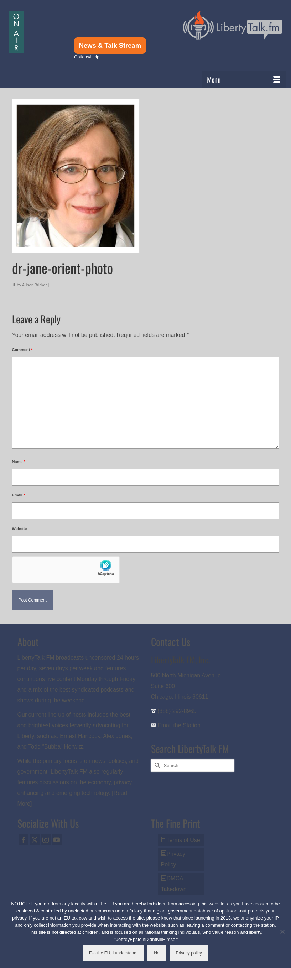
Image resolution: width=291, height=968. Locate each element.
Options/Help (86, 56)
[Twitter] (35, 839)
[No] (282, 931)
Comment (22, 350)
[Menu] (244, 79)
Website (19, 528)
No (156, 953)
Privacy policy (189, 953)
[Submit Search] (156, 765)
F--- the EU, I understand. (113, 953)
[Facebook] (23, 839)
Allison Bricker (34, 285)
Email (18, 495)
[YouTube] (57, 839)
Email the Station (179, 725)
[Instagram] (46, 839)
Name (18, 461)
